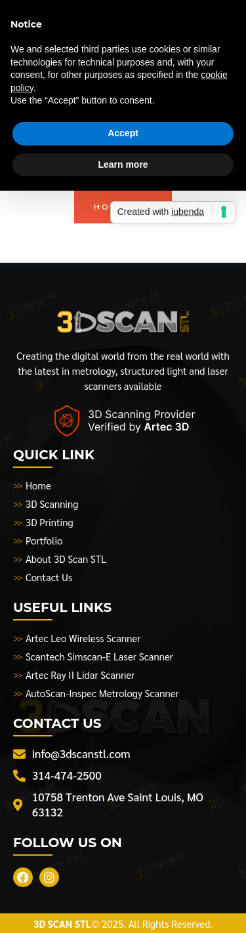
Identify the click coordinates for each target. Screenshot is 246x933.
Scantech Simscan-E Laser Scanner (99, 656)
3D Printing (49, 522)
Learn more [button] (123, 164)
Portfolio (44, 540)
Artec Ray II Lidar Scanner (80, 674)
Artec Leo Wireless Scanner (83, 638)
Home (38, 485)
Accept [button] (123, 133)
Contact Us (49, 577)
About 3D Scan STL (66, 558)
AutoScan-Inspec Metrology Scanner (102, 693)
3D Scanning (52, 503)
